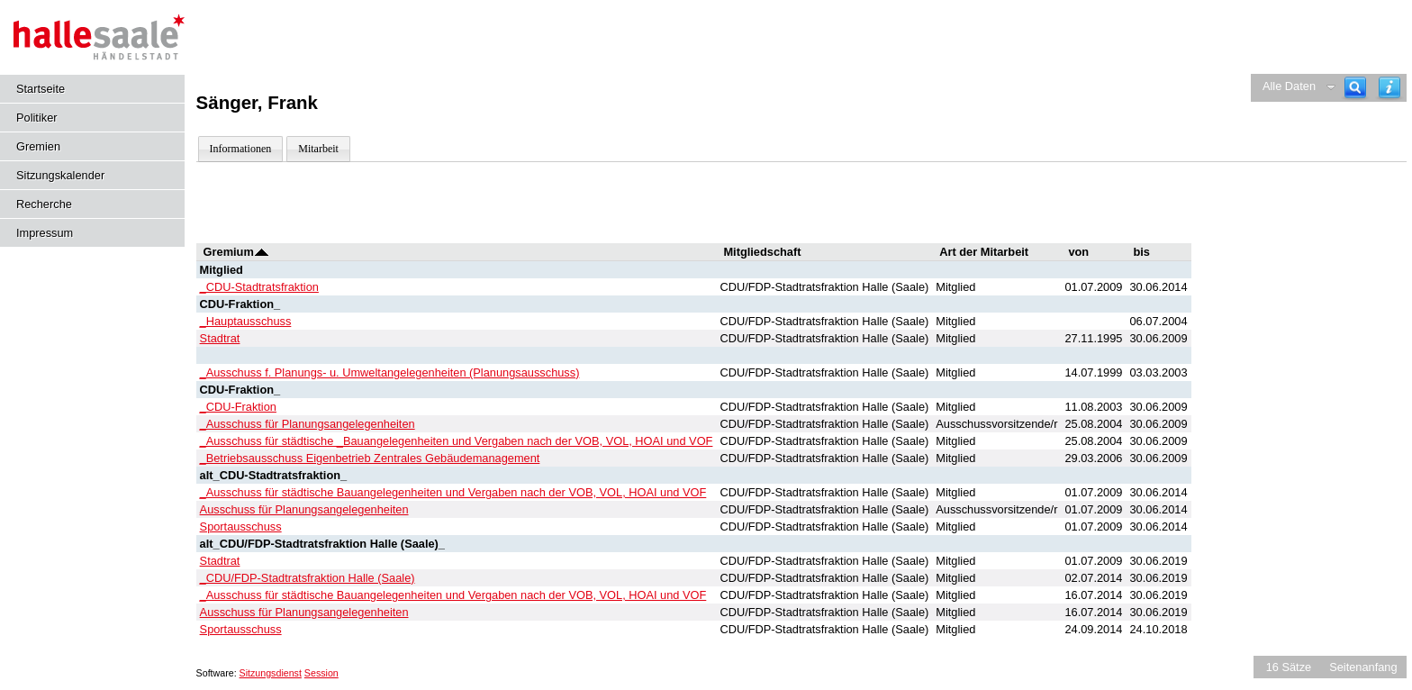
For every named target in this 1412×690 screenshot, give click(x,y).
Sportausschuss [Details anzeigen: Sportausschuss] (241, 526)
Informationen (241, 148)
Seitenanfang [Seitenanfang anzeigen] (1363, 667)
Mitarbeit (318, 148)
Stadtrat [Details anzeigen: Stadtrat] (220, 338)
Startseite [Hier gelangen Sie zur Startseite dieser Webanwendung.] (40, 88)
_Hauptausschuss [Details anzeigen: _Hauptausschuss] (246, 321)
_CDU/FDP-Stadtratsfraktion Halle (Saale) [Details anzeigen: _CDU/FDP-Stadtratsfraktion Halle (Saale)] (307, 578)
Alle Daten (1289, 86)
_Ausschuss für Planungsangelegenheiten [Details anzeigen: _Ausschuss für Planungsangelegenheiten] (307, 424)
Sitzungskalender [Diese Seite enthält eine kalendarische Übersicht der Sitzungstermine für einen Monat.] (60, 175)
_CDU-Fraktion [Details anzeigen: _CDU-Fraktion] (238, 406)
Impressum (44, 233)
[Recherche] (1355, 88)
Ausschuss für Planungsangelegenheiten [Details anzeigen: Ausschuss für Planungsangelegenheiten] (304, 509)
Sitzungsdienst (271, 672)
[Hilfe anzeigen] (1389, 88)
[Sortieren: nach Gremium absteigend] (261, 252)
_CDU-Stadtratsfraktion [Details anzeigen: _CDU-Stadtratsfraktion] (259, 287)
